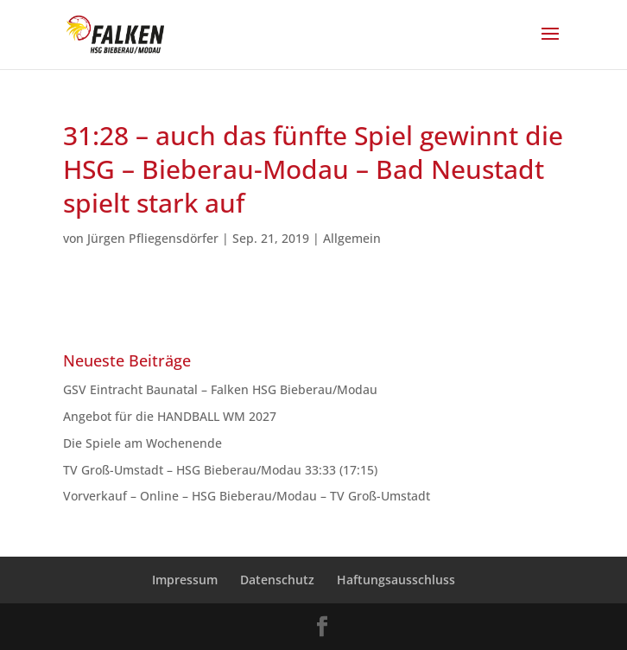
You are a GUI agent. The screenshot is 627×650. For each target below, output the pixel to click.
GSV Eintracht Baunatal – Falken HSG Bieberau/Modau (223, 389)
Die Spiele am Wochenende (142, 443)
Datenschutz (277, 579)
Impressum (185, 579)
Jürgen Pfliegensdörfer (152, 238)
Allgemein (352, 238)
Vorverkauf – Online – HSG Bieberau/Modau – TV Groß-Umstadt (246, 496)
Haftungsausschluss (396, 579)
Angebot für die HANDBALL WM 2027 (169, 416)
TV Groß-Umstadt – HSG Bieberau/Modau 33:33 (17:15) (220, 470)
